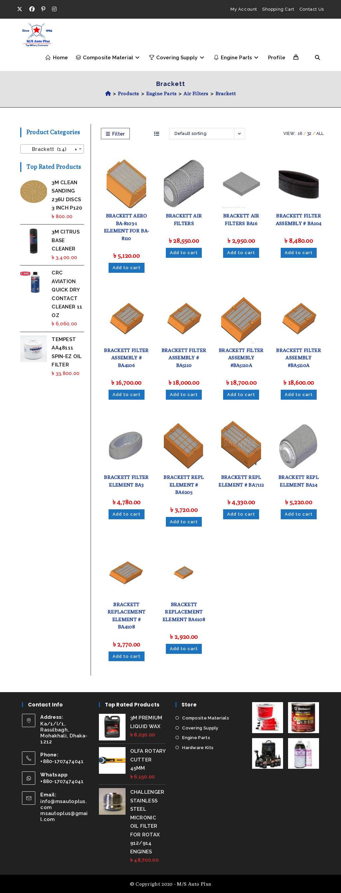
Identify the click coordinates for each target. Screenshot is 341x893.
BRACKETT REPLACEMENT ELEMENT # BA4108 (126, 616)
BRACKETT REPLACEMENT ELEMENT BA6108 (184, 612)
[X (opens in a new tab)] (21, 9)
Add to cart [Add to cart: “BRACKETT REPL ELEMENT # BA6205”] (184, 521)
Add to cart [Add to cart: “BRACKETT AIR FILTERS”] (184, 252)
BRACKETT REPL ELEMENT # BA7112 (241, 481)
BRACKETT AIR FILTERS (184, 219)
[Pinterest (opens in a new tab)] (43, 9)
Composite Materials (205, 717)
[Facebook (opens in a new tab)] (32, 9)
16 (300, 133)
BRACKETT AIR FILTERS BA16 (241, 219)
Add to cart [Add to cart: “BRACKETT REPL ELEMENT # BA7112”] (241, 514)
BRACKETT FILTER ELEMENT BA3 (126, 481)
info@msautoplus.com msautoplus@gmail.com (64, 810)
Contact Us (311, 9)
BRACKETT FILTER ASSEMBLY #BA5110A (241, 357)
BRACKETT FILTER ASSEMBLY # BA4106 (126, 357)
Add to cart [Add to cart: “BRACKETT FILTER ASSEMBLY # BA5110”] (184, 394)
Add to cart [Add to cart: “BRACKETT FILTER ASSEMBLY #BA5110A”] (241, 394)
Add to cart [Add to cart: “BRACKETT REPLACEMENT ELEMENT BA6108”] (184, 648)
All (320, 133)
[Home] (108, 93)
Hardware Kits (197, 747)
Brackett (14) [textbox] (50, 149)
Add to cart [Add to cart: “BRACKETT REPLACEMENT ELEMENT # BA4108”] (127, 656)
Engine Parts (196, 737)
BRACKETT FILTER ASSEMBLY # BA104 (299, 219)
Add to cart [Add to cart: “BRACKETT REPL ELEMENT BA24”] (299, 514)
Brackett (225, 93)
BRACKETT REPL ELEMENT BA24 (298, 481)
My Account (243, 9)
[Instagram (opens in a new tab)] (54, 9)
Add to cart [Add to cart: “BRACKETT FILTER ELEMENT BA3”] (127, 514)
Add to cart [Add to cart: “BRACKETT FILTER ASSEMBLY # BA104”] (299, 252)
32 (309, 133)
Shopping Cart (278, 9)
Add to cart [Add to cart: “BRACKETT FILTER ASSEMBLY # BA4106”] (127, 394)
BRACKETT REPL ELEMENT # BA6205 (184, 484)
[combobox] (52, 149)
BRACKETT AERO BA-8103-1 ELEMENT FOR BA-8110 (126, 227)
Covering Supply (200, 727)
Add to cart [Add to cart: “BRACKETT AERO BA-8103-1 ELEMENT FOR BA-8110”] (127, 267)
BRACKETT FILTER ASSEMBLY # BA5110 (184, 357)
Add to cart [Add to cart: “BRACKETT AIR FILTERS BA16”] (241, 252)
